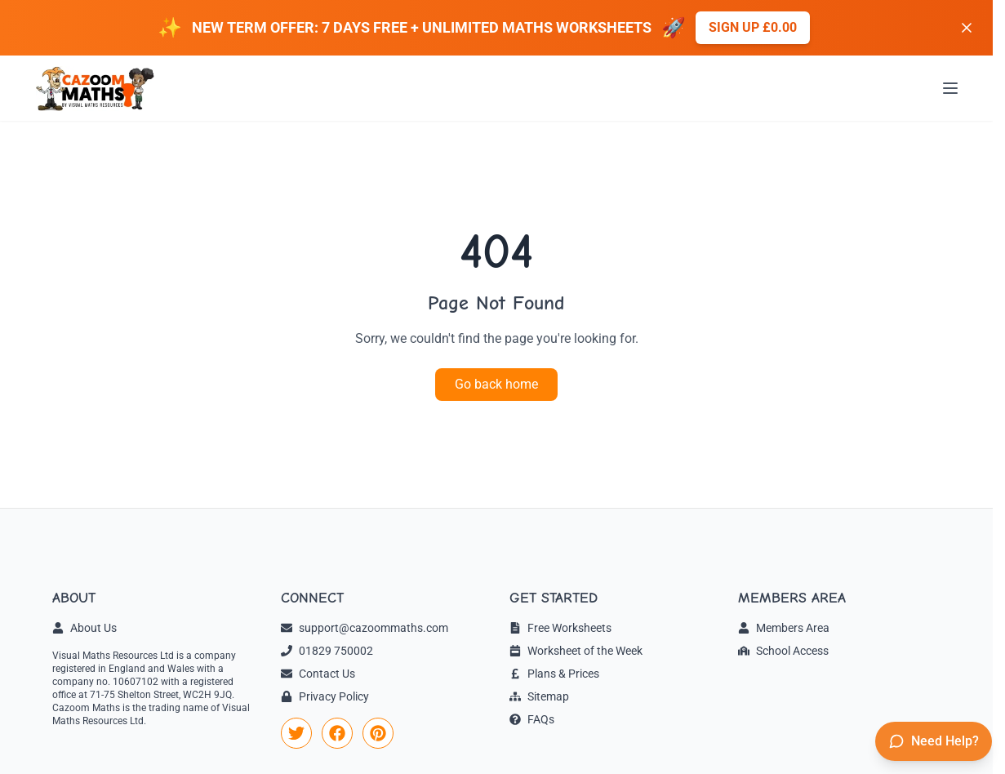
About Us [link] (84, 627)
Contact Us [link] (318, 673)
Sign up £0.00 (753, 27)
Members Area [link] (783, 627)
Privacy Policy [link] (325, 696)
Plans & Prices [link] (554, 673)
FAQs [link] (531, 719)
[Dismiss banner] (967, 28)
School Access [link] (783, 650)
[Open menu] (950, 88)
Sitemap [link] (539, 696)
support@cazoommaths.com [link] (364, 627)
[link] (296, 733)
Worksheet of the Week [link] (576, 650)
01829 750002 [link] (327, 650)
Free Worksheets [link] (560, 627)
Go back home (496, 384)
